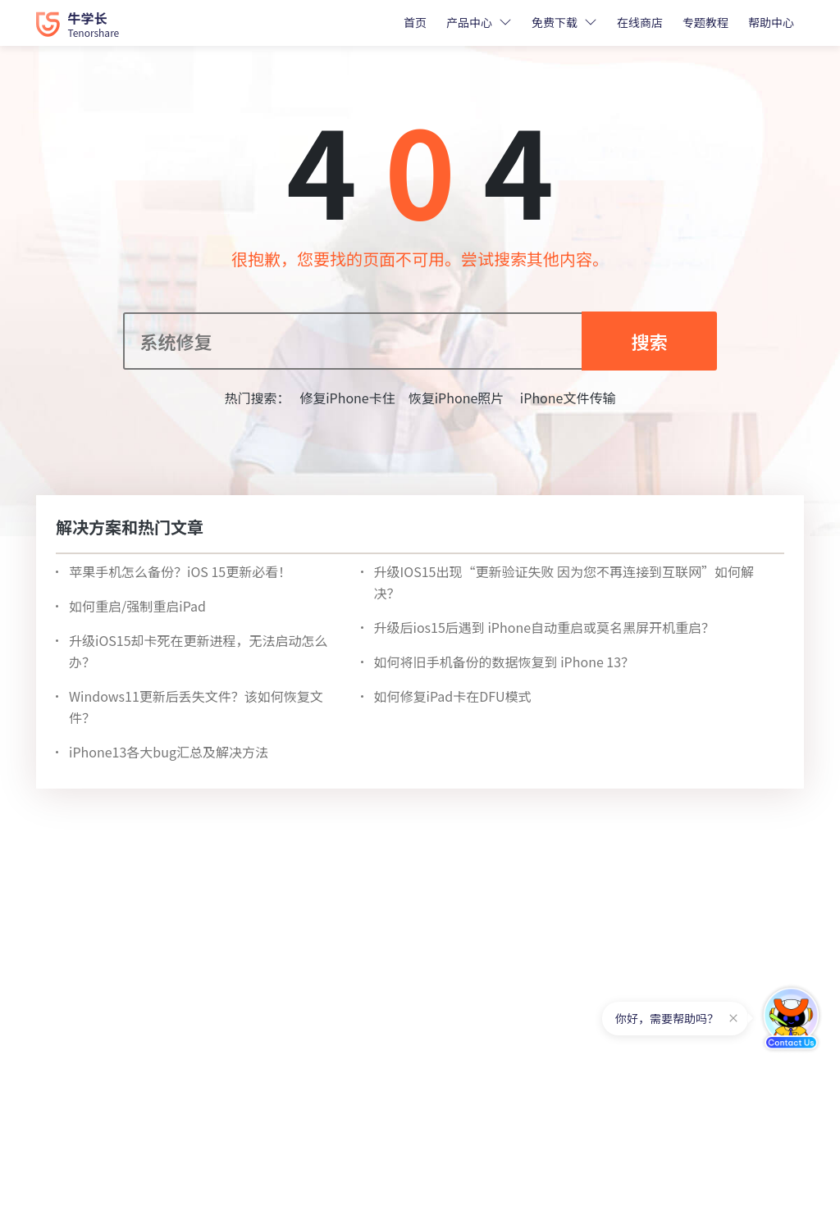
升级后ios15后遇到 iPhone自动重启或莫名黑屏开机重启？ (544, 627)
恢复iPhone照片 (456, 397)
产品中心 (469, 22)
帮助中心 (771, 22)
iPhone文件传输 (566, 397)
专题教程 (705, 22)
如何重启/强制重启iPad (137, 606)
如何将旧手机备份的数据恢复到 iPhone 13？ (504, 661)
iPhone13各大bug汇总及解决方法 (168, 752)
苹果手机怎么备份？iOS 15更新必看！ (180, 571)
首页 (415, 22)
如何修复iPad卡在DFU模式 (453, 696)
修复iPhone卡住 (347, 397)
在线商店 (640, 22)
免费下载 (555, 22)
